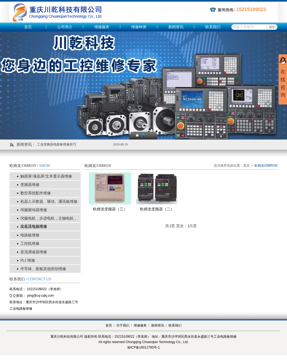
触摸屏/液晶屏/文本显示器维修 (46, 176)
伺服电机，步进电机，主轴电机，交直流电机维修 (48, 222)
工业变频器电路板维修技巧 (56, 144)
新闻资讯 (175, 27)
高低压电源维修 (33, 227)
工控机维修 (29, 244)
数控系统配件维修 (35, 193)
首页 (28, 27)
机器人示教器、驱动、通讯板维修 (48, 201)
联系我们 (212, 27)
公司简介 (65, 27)
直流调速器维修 (33, 252)
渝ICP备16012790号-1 (143, 347)
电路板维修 (29, 235)
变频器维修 (29, 185)
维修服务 (102, 27)
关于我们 (122, 325)
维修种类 (138, 27)
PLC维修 (27, 260)
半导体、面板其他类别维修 (43, 269)
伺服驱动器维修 (33, 210)
